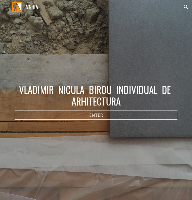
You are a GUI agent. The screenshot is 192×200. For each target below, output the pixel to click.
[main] (96, 95)
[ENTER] (96, 115)
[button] (6, 7)
